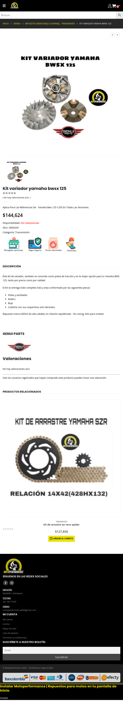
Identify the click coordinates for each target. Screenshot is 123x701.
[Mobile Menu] (5, 6)
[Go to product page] (61, 458)
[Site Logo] (14, 5)
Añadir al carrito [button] (63, 538)
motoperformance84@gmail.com (19, 610)
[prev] (112, 35)
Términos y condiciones (14, 638)
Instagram (11, 582)
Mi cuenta (8, 619)
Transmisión (22, 232)
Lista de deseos (10, 633)
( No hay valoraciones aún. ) (17, 197)
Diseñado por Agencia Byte (41, 668)
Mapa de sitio (9, 629)
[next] (117, 35)
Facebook (5, 582)
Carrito (6, 624)
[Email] (61, 651)
